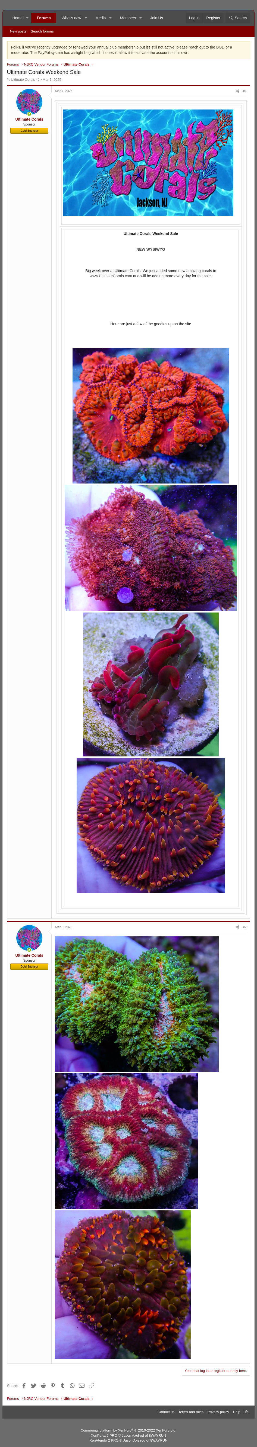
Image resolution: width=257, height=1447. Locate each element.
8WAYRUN (157, 1435)
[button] (27, 18)
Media (100, 18)
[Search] (237, 18)
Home (17, 18)
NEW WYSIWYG (150, 249)
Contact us (166, 1412)
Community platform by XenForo (128, 1430)
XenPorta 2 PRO (104, 1435)
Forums (44, 18)
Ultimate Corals (23, 80)
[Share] (237, 91)
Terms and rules (190, 1412)
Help (236, 1412)
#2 (244, 927)
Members (128, 18)
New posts (18, 31)
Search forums (42, 31)
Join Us (156, 18)
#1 (244, 91)
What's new (71, 18)
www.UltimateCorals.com (111, 276)
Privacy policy (218, 1412)
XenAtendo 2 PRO (103, 1440)
